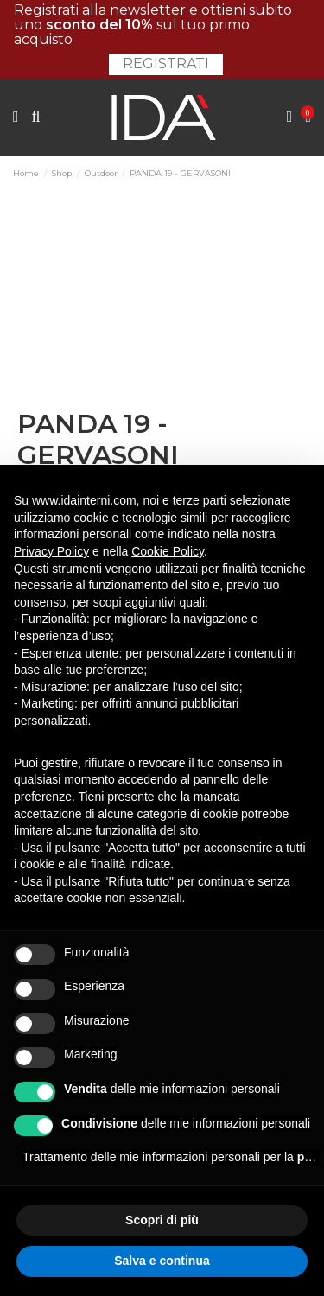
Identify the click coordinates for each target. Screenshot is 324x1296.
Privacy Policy (51, 551)
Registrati (166, 63)
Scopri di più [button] (162, 1220)
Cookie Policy (167, 551)
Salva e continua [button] (161, 1260)
